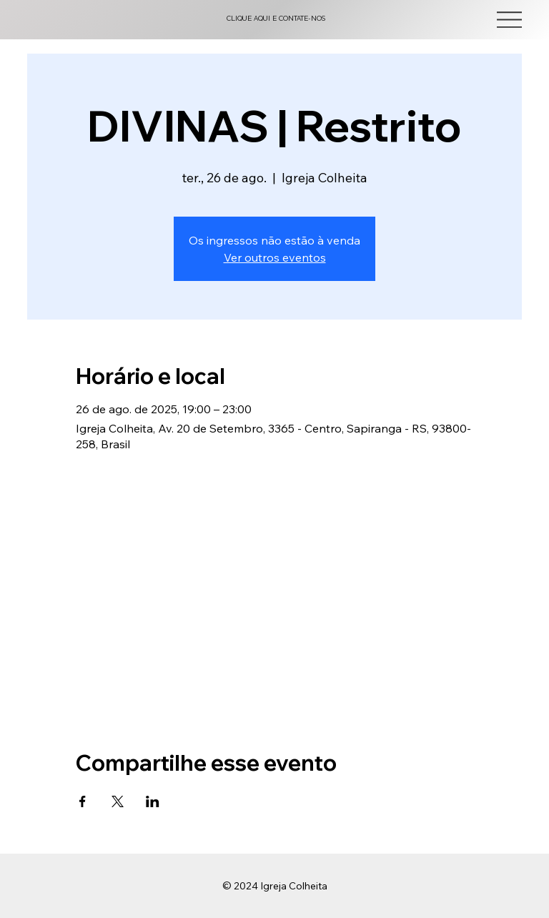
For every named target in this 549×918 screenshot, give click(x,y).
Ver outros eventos (275, 257)
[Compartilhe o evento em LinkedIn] (152, 801)
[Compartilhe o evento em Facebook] (82, 801)
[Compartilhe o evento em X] (117, 801)
